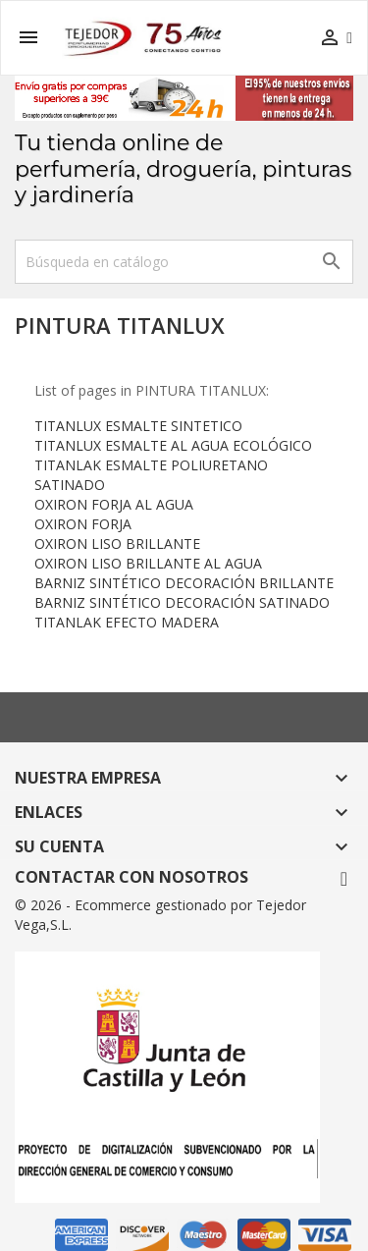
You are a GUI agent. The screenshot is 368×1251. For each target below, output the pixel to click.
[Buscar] (184, 262)
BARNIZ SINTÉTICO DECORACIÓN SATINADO (182, 602)
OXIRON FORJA (82, 524)
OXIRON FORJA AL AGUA (113, 504)
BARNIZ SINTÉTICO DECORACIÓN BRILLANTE (184, 582)
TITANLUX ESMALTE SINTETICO (138, 425)
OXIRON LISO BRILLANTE (117, 543)
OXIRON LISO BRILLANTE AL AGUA (148, 563)
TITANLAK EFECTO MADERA (126, 622)
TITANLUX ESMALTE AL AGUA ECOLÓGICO (173, 445)
